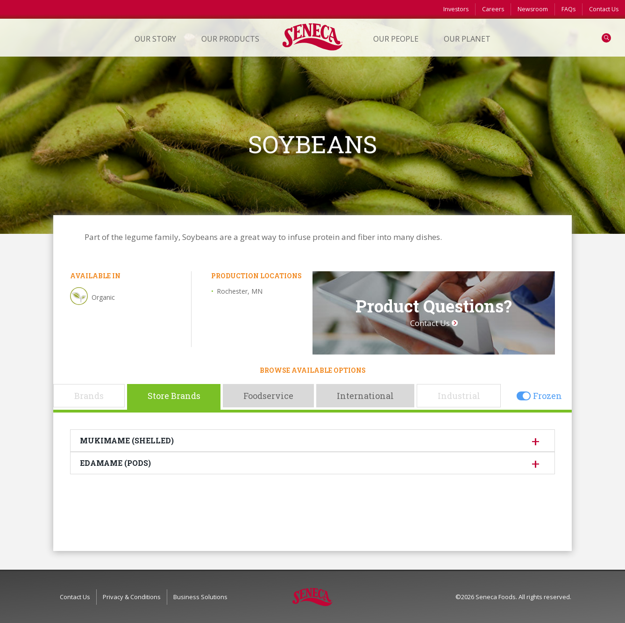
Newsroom (533, 9)
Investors (456, 9)
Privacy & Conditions (132, 597)
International (365, 395)
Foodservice (268, 395)
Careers (493, 9)
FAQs (568, 9)
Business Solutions (200, 597)
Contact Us (603, 9)
